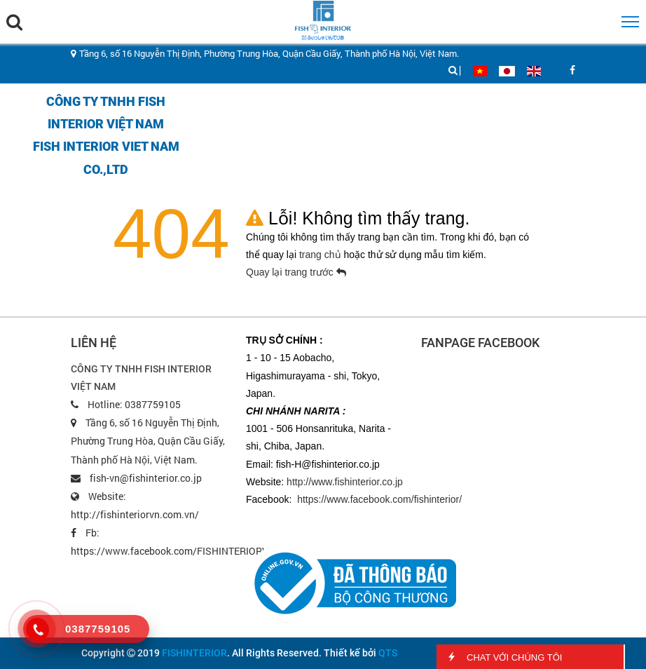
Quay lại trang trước (296, 272)
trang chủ (321, 254)
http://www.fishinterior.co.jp (345, 481)
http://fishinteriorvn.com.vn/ (135, 514)
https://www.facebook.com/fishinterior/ (379, 499)
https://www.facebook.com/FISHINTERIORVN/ (175, 551)
